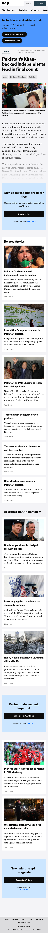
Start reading (24, 214)
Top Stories (8, 10)
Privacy (15, 920)
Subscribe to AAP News (14, 34)
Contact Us (39, 920)
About (30, 920)
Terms (7, 920)
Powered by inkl (24, 926)
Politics (23, 10)
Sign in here (31, 221)
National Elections (18, 77)
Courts (35, 10)
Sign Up (40, 3)
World (6, 51)
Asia (5, 77)
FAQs (22, 920)
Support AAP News (24, 880)
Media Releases (24, 923)
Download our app (12, 40)
